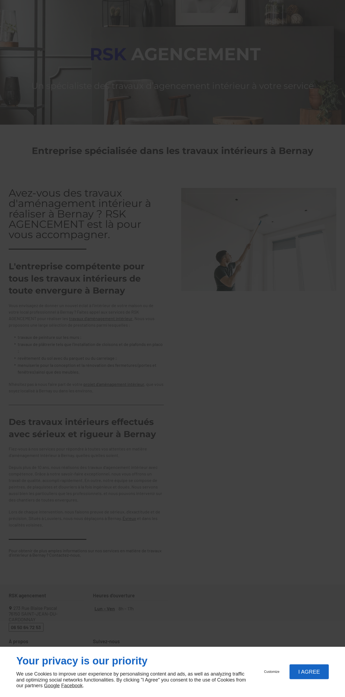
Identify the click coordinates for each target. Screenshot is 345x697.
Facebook (72, 685)
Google (52, 685)
